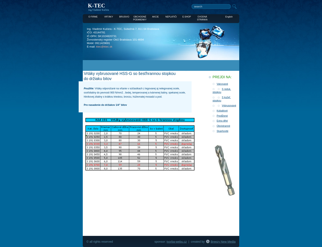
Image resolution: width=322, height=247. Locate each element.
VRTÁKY (108, 16)
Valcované (222, 84)
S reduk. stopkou (222, 91)
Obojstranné (223, 126)
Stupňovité (222, 131)
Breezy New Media (223, 241)
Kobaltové (222, 110)
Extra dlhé (222, 120)
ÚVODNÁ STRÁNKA (202, 16)
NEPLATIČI (171, 16)
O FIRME (93, 16)
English (229, 16)
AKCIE (155, 16)
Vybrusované (229, 105)
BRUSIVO (124, 16)
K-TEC (96, 5)
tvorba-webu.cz (177, 241)
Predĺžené (222, 115)
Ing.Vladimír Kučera (98, 9)
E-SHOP (186, 16)
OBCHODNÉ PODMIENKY (139, 16)
